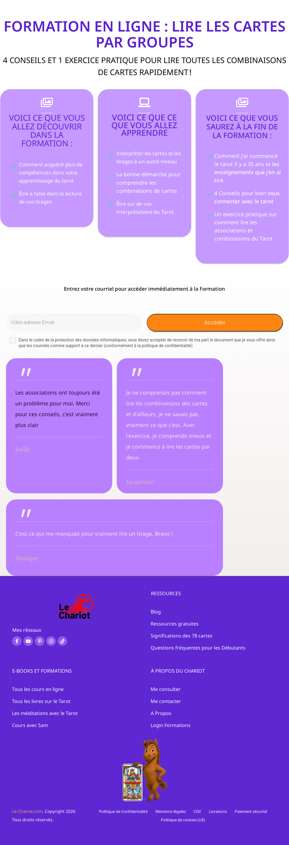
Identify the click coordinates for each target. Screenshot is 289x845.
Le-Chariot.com (27, 811)
